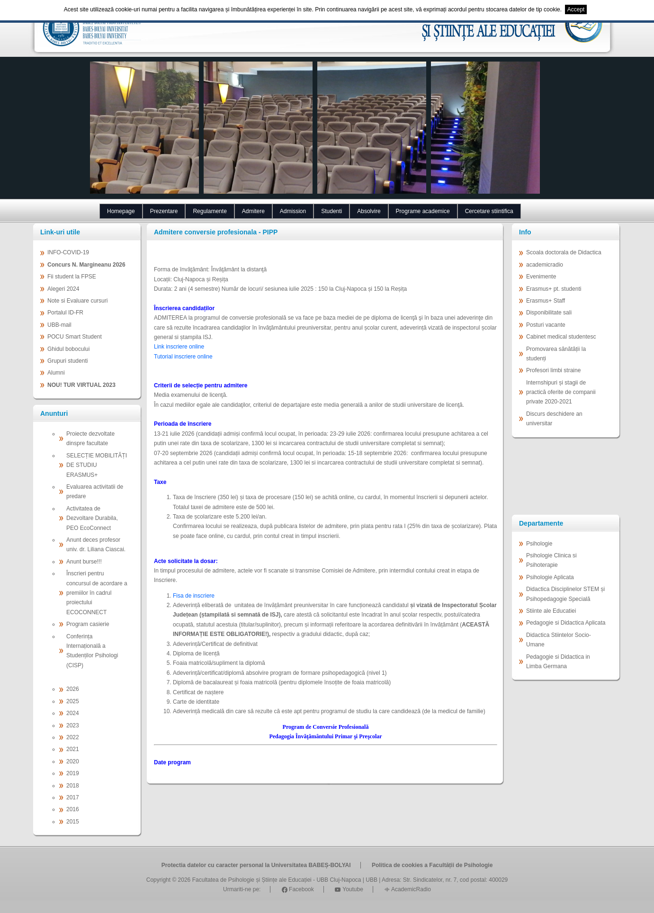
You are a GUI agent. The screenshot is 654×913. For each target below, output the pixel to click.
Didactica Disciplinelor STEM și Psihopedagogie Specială (565, 594)
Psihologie (539, 543)
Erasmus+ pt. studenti (553, 289)
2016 (72, 809)
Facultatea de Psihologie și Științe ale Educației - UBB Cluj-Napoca (276, 880)
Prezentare (164, 211)
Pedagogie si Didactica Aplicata (565, 622)
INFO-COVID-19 (68, 252)
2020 (72, 761)
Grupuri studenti (67, 361)
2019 (72, 773)
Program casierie (87, 624)
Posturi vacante (545, 325)
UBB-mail (59, 325)
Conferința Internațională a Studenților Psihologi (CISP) (92, 651)
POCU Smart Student (74, 336)
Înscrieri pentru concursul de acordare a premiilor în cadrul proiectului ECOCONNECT (96, 593)
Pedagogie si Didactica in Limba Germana (558, 661)
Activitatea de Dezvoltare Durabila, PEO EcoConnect (92, 518)
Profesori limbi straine (553, 370)
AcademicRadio (407, 889)
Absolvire (368, 211)
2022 (72, 737)
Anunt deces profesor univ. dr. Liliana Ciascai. (95, 545)
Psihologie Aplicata (550, 577)
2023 (72, 725)
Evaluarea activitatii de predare (94, 491)
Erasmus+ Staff (545, 300)
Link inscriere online (179, 346)
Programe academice (423, 211)
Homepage (121, 211)
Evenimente (541, 276)
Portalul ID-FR (65, 312)
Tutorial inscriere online (183, 356)
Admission (293, 211)
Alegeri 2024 (63, 289)
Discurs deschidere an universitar (554, 419)
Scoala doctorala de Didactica (563, 252)
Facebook (298, 889)
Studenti (331, 211)
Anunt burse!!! (84, 561)
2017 (72, 797)
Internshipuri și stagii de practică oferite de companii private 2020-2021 (561, 392)
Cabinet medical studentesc (561, 336)
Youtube (349, 889)
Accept (576, 9)
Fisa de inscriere (194, 595)
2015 (72, 821)
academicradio (544, 264)
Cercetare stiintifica (489, 211)
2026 (72, 689)
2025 (72, 701)
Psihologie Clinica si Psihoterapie (551, 560)
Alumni (56, 372)
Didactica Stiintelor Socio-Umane (558, 640)
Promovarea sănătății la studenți (556, 354)
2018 (72, 785)
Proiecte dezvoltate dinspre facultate (90, 438)
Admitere (253, 211)
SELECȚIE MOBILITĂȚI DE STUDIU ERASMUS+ (96, 465)
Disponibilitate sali (549, 312)
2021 (72, 749)
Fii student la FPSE (71, 276)
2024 (72, 713)
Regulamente (209, 211)
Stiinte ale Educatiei (551, 611)
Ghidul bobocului (68, 349)
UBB (371, 880)
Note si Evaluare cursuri (77, 300)
